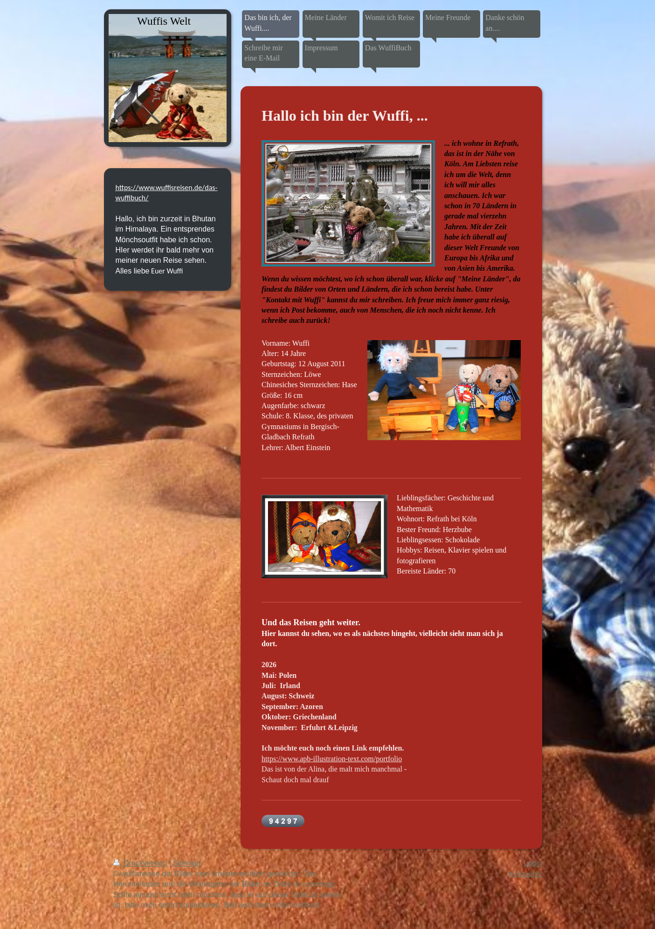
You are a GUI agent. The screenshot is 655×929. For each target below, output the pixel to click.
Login (533, 863)
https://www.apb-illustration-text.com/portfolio (332, 759)
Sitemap (186, 863)
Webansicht (524, 874)
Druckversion (141, 863)
